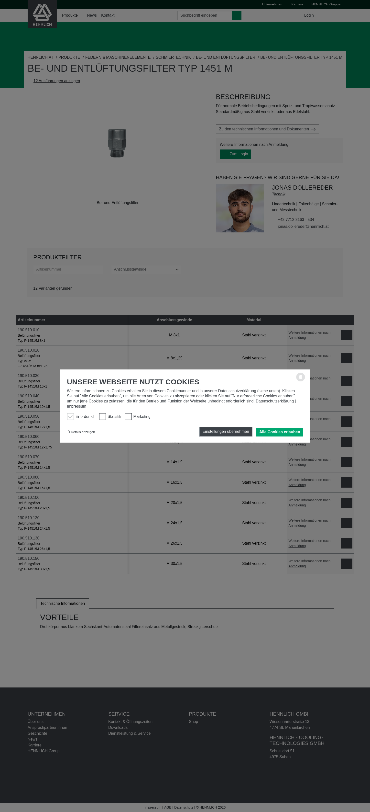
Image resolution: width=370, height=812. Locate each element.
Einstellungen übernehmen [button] (226, 431)
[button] (83, 431)
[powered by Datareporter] (300, 380)
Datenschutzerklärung (275, 401)
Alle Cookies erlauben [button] (279, 432)
